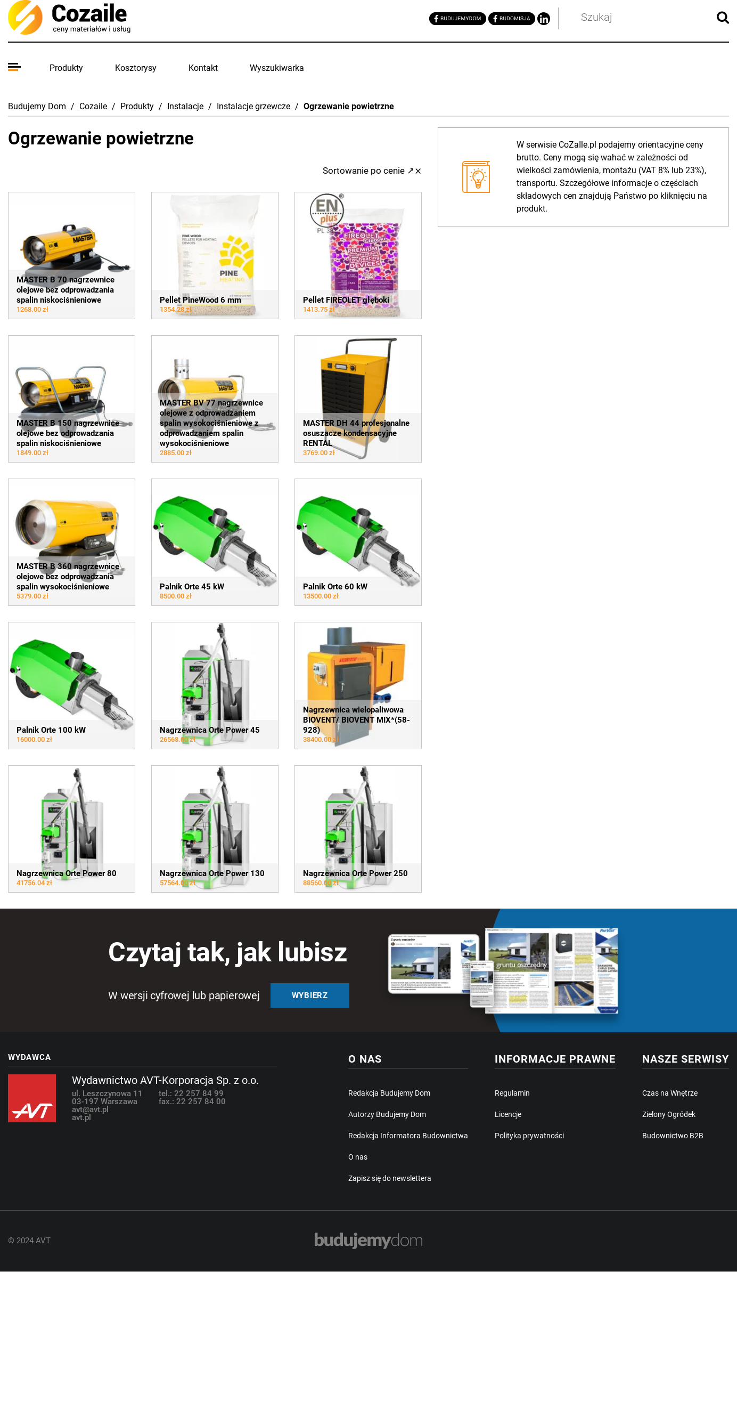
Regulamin (512, 1093)
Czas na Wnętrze (670, 1093)
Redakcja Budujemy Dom (389, 1093)
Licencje (508, 1114)
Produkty (66, 68)
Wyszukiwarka (277, 68)
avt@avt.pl (90, 1109)
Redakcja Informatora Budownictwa (408, 1135)
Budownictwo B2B (672, 1135)
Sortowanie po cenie (368, 170)
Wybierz (310, 995)
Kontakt (203, 68)
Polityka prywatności (529, 1135)
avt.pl (81, 1117)
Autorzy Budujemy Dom (387, 1114)
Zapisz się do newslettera (389, 1178)
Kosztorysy (136, 68)
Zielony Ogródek (668, 1114)
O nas (357, 1157)
